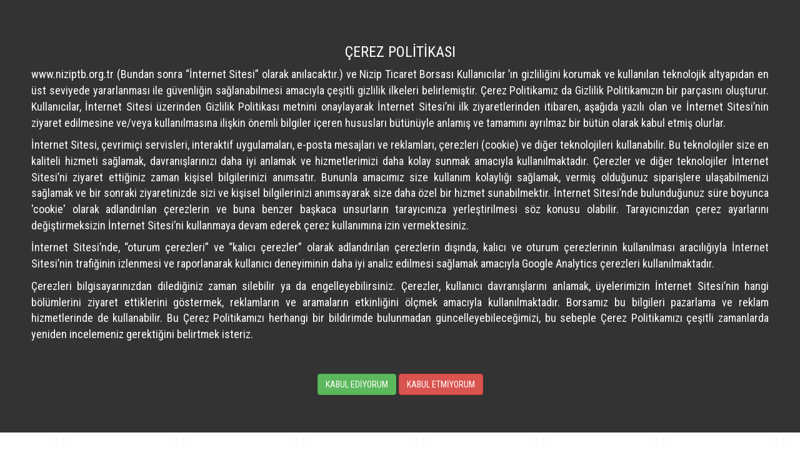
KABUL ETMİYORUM (441, 384)
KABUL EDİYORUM (357, 384)
